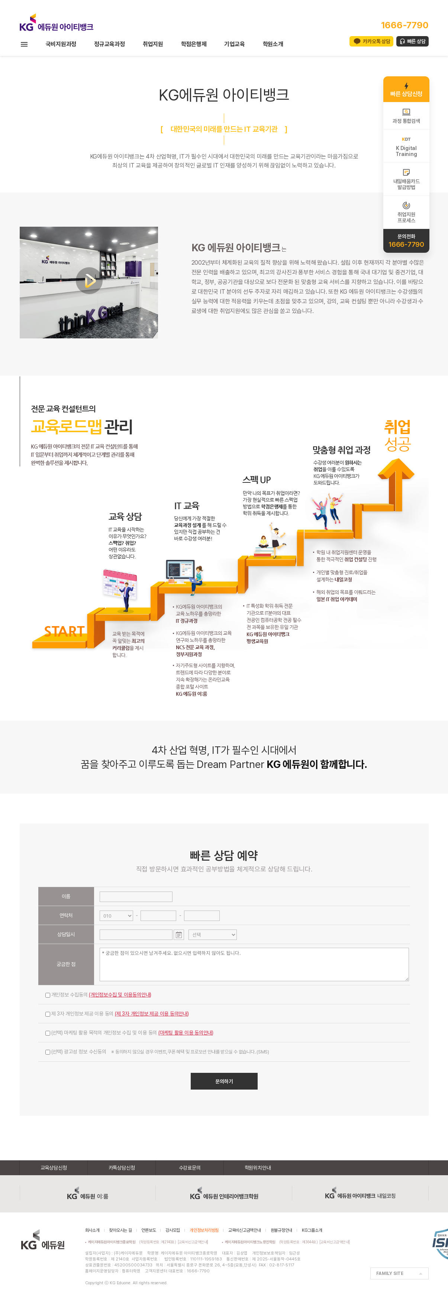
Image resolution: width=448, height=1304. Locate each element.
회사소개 (92, 1230)
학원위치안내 (258, 1168)
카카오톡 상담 (376, 41)
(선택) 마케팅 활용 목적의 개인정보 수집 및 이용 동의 (129, 1033)
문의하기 (224, 1081)
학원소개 (273, 44)
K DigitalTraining (406, 146)
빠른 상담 (416, 41)
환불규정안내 (282, 1230)
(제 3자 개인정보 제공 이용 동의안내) (152, 1014)
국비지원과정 (61, 44)
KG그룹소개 (312, 1230)
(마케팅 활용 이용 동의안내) (185, 1033)
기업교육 (234, 44)
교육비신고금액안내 (244, 1230)
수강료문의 (190, 1168)
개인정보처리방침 (204, 1230)
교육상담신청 (54, 1168)
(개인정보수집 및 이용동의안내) (120, 995)
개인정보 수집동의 (98, 995)
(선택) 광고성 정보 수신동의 (157, 1052)
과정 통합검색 (406, 116)
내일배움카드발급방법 (406, 179)
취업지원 (153, 44)
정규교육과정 (109, 44)
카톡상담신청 (122, 1168)
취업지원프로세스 (406, 212)
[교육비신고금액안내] (193, 1242)
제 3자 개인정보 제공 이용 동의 (117, 1014)
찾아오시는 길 (120, 1230)
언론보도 (148, 1230)
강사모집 (172, 1230)
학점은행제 (194, 44)
